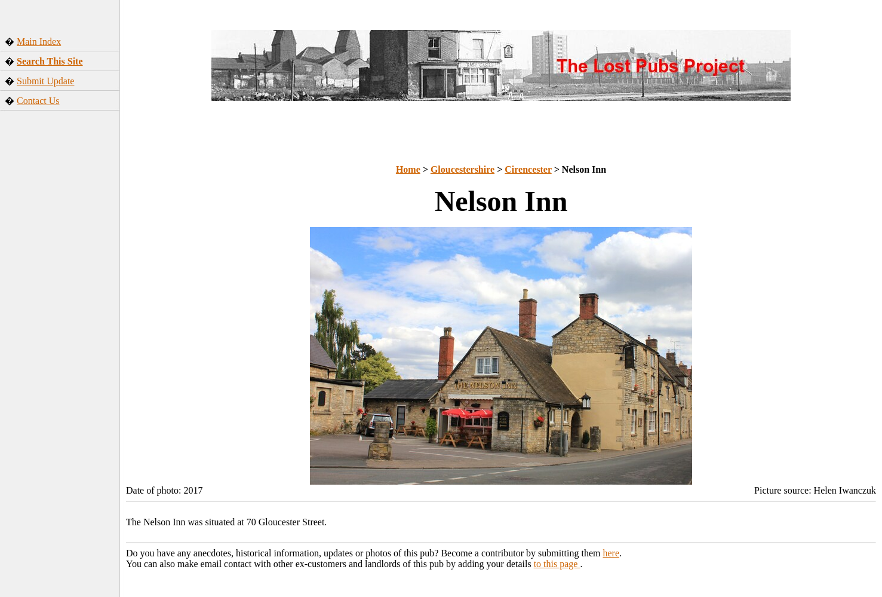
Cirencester (528, 169)
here (611, 553)
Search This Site (50, 61)
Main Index (39, 41)
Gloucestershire (462, 169)
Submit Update (45, 81)
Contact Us (38, 101)
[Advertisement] (60, 313)
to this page (557, 564)
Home (408, 169)
